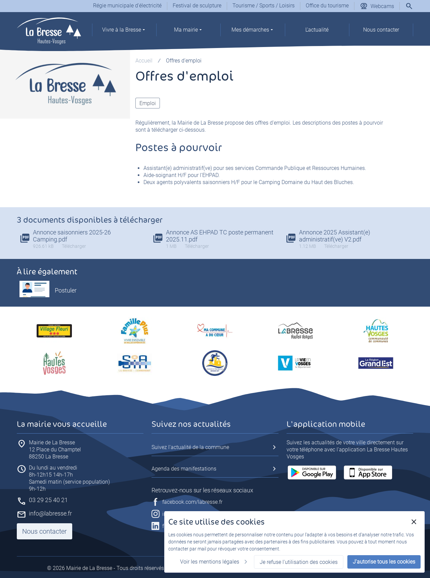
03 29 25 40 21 (48, 499)
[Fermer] (414, 522)
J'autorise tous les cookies (384, 562)
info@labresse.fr (50, 513)
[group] (124, 31)
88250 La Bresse (55, 449)
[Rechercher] (409, 6)
